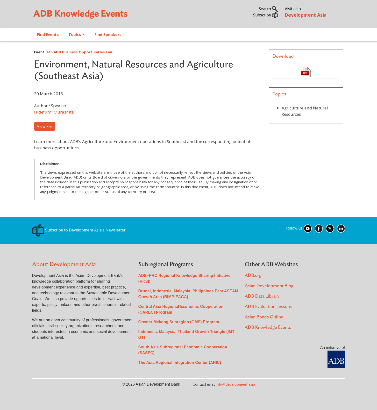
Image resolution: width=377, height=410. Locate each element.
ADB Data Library (262, 296)
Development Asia (306, 15)
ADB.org (253, 275)
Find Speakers (107, 34)
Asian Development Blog (269, 286)
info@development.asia (235, 384)
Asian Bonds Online (264, 317)
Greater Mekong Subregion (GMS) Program (178, 322)
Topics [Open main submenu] (75, 34)
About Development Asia (64, 264)
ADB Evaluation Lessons (268, 306)
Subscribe (265, 15)
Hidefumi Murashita (54, 112)
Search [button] (268, 8)
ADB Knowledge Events (268, 327)
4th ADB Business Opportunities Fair (79, 52)
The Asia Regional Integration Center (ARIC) (179, 362)
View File (44, 126)
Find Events (48, 34)
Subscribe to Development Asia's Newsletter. (79, 230)
